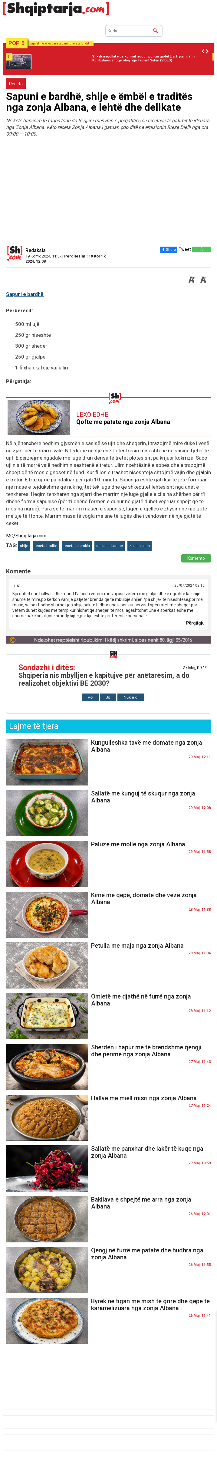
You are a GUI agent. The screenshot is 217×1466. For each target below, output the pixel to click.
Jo (108, 697)
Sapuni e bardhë (25, 294)
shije (24, 546)
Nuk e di (130, 697)
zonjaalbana (139, 546)
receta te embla (77, 546)
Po (90, 697)
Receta (16, 83)
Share (168, 249)
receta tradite (46, 546)
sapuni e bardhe (109, 546)
